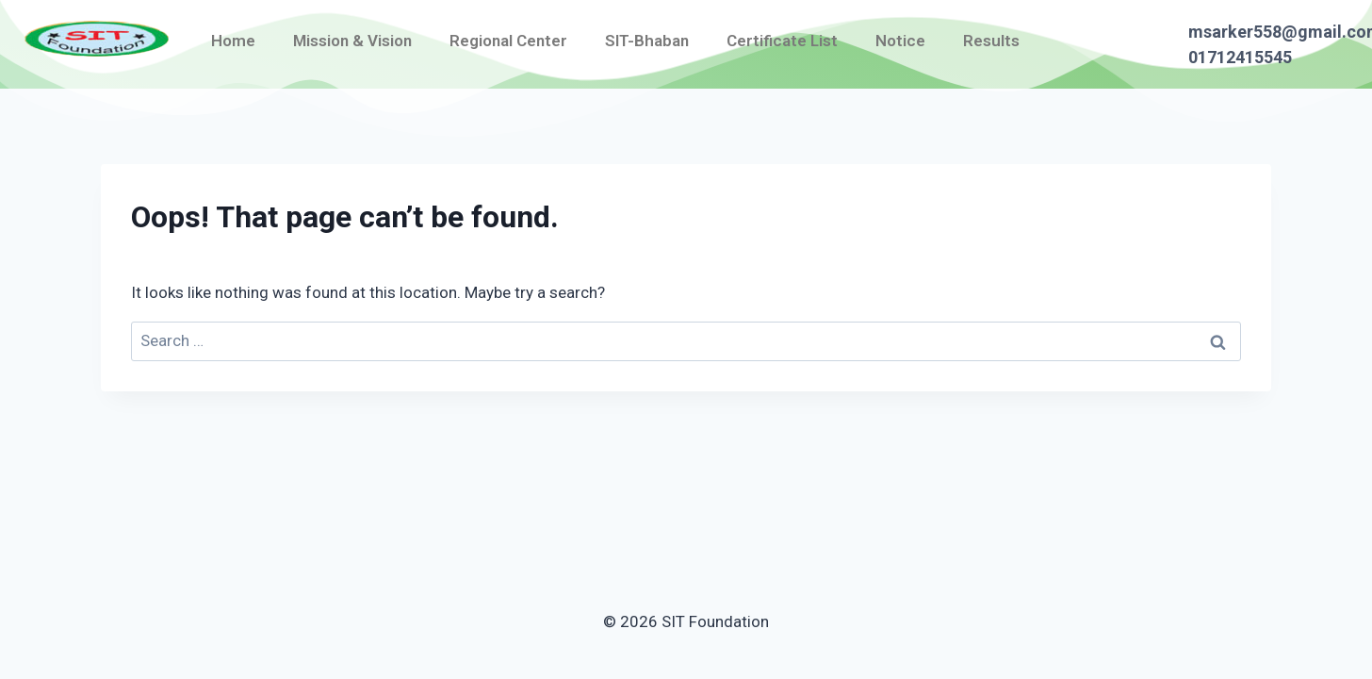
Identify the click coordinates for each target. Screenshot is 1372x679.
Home (233, 40)
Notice (900, 40)
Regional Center (508, 40)
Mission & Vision (352, 40)
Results (991, 40)
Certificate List (782, 40)
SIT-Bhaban (647, 40)
